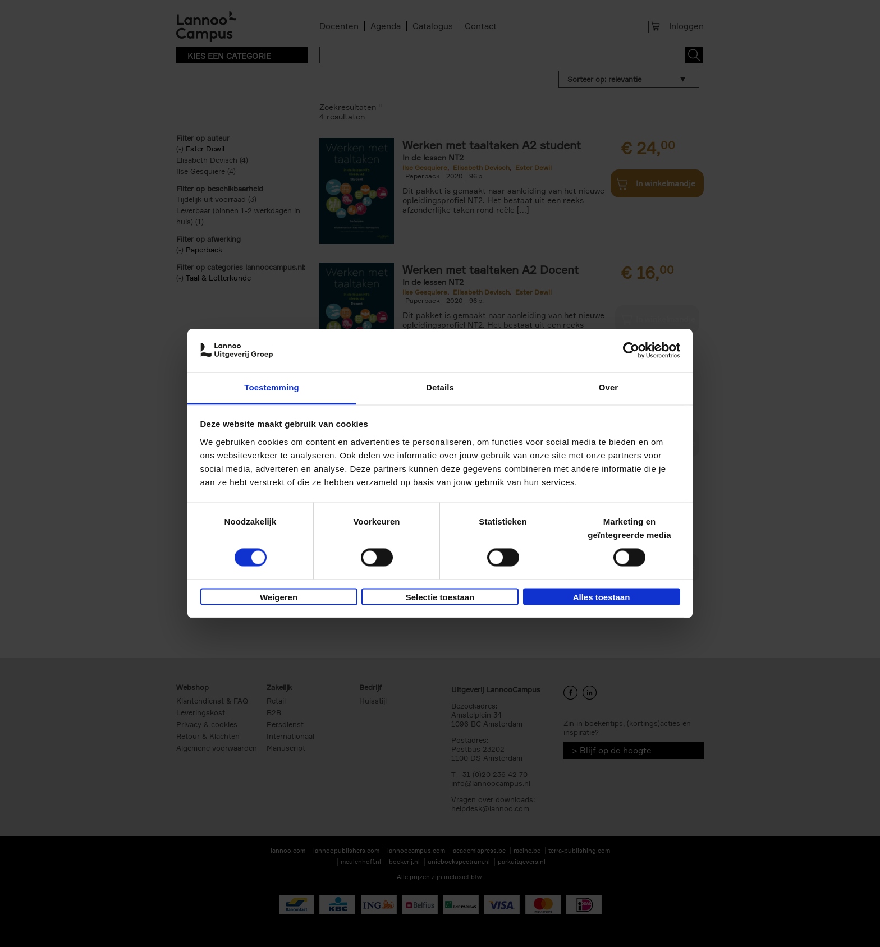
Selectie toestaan (440, 597)
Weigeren (278, 597)
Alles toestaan (601, 597)
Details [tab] (440, 387)
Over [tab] (608, 387)
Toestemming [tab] (271, 387)
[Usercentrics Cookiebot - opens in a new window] (631, 350)
